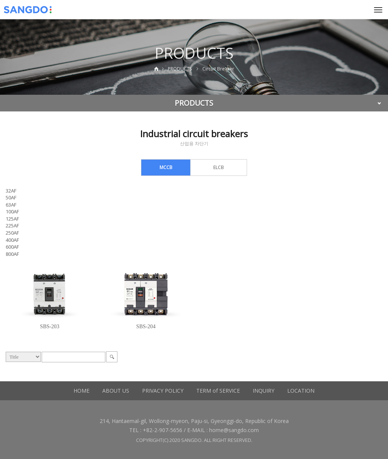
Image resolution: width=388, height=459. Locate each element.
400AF (12, 240)
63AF (11, 204)
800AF (12, 254)
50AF (11, 197)
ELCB (218, 167)
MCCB (166, 167)
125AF (12, 218)
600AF (12, 246)
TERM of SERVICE (218, 390)
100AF (12, 211)
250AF (12, 232)
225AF (12, 225)
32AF (11, 190)
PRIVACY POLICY (162, 390)
